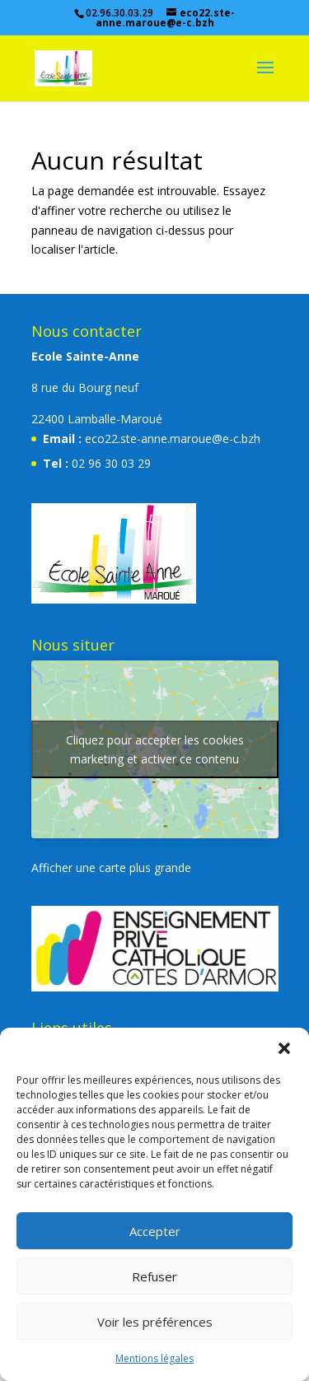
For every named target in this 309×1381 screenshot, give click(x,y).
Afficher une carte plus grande (111, 867)
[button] (284, 1048)
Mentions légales (154, 1358)
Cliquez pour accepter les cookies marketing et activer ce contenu (155, 749)
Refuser (154, 1276)
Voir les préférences (155, 1321)
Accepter (154, 1231)
